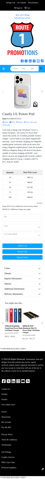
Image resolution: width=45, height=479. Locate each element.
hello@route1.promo (22, 18)
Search (4, 412)
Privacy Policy (7, 434)
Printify (4, 399)
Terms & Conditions (9, 440)
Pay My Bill (6, 427)
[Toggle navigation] (3, 68)
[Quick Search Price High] (34, 68)
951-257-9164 (22, 15)
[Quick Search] (15, 68)
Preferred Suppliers (8, 468)
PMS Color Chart (8, 462)
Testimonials (6, 445)
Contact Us (5, 389)
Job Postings (6, 452)
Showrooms (6, 417)
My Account (6, 422)
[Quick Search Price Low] (25, 68)
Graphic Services (8, 457)
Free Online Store (8, 405)
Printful (4, 394)
